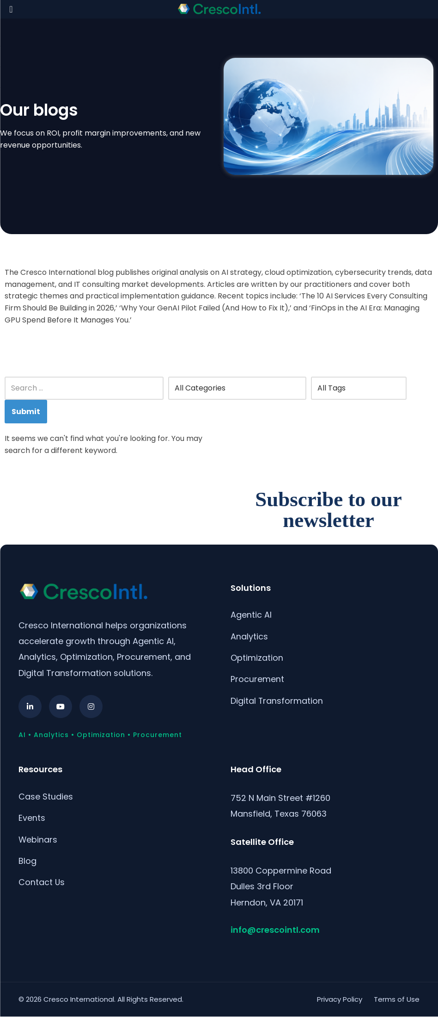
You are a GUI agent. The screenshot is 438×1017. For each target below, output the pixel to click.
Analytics (249, 636)
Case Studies (45, 796)
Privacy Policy (339, 999)
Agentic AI (251, 614)
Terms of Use (397, 999)
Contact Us (41, 883)
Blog (27, 861)
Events (31, 818)
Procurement (257, 680)
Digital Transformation (277, 701)
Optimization (257, 658)
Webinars (38, 840)
